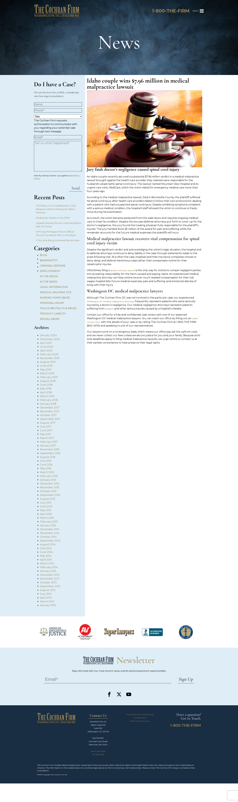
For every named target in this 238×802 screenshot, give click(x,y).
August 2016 (47, 457)
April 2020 (46, 350)
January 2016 (48, 479)
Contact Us (98, 716)
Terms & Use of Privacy (140, 721)
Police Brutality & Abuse (58, 308)
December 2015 (49, 483)
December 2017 (49, 407)
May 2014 (45, 555)
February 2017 (49, 441)
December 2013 (49, 574)
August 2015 (47, 498)
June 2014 (46, 552)
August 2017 (47, 422)
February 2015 (49, 521)
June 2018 (46, 384)
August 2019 (47, 362)
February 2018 (49, 400)
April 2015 (46, 514)
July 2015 (45, 502)
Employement (50, 271)
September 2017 (50, 419)
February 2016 (49, 476)
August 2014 (47, 544)
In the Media (49, 276)
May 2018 (45, 388)
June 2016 (46, 464)
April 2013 (46, 597)
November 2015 (49, 487)
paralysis (109, 308)
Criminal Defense (52, 265)
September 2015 (50, 495)
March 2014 (47, 563)
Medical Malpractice (55, 292)
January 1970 (48, 605)
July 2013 (45, 593)
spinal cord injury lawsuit (122, 270)
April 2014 (46, 559)
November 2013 (49, 578)
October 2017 (48, 415)
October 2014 (48, 536)
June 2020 (46, 346)
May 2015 (45, 510)
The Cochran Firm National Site (140, 714)
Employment (140, 718)
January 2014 (48, 571)
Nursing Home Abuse (55, 297)
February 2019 (49, 377)
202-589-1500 (98, 754)
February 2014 (49, 567)
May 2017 (45, 434)
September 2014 (50, 540)
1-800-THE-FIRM (98, 751)
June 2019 (46, 365)
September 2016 (50, 453)
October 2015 (48, 491)
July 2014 (45, 548)
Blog (43, 255)
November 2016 (49, 449)
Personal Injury (52, 303)
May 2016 (45, 468)
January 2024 (48, 335)
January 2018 (48, 403)
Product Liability (53, 313)
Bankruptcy (49, 260)
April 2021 (46, 343)
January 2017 (48, 445)
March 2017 (47, 438)
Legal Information (54, 287)
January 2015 (48, 525)
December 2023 (50, 339)
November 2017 (49, 411)
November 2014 (49, 533)
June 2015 (46, 506)
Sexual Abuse (49, 319)
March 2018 (47, 396)
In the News (48, 281)
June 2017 (46, 430)
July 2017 (45, 426)
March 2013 (47, 601)
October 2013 (48, 582)
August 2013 (47, 590)
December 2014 (49, 529)
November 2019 (49, 358)
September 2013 (50, 586)
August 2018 (48, 381)
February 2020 (49, 354)
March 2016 (47, 472)
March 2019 (47, 373)
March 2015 (47, 517)
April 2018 (46, 392)
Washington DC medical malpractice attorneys (110, 301)
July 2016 (45, 460)
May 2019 (45, 369)
